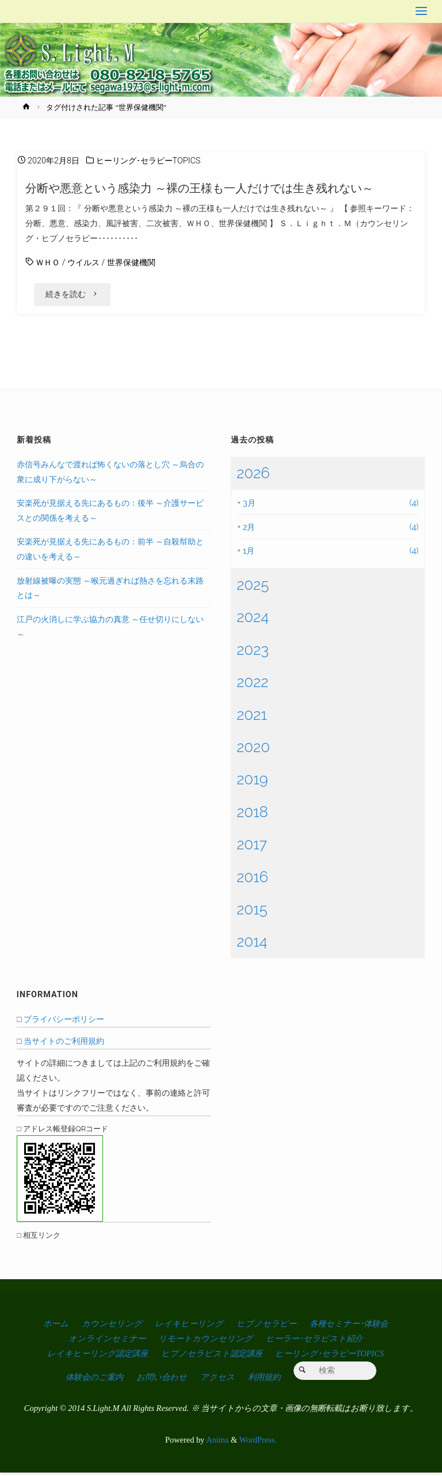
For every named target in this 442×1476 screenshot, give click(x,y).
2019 (252, 782)
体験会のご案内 (94, 1380)
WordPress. (258, 1443)
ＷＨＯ (48, 263)
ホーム (55, 1327)
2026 (253, 476)
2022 (252, 685)
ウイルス (83, 263)
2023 (253, 652)
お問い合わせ (161, 1380)
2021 (251, 717)
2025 (253, 587)
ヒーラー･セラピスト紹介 (314, 1342)
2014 (252, 945)
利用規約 (264, 1380)
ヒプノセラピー (266, 1327)
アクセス (217, 1380)
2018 (252, 814)
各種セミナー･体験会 (349, 1327)
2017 (252, 847)
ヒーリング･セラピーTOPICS (148, 161)
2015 (252, 912)
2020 (253, 750)
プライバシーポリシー (64, 1022)
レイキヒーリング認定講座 (97, 1356)
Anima (216, 1443)
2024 (253, 620)
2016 (252, 879)
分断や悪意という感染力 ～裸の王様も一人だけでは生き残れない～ (199, 188)
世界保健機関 (131, 263)
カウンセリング (112, 1327)
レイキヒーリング (189, 1327)
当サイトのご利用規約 (64, 1044)
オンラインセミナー (107, 1342)
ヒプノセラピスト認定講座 (211, 1356)
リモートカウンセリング (205, 1342)
